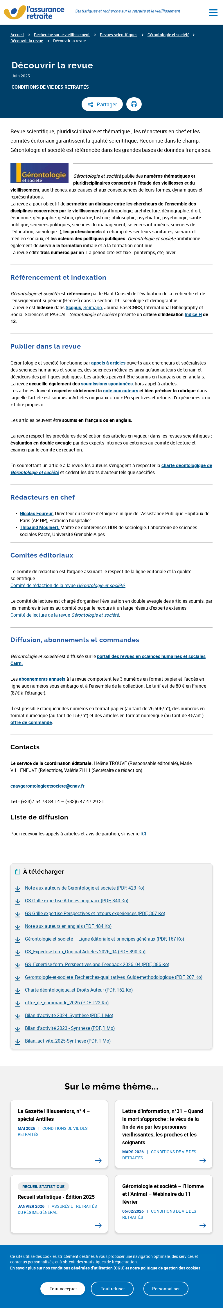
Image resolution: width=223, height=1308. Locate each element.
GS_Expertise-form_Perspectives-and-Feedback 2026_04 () (97, 964)
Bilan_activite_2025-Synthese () (68, 1041)
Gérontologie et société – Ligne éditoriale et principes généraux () (104, 939)
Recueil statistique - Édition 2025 (56, 1196)
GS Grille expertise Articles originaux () (76, 900)
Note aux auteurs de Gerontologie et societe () (84, 888)
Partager (107, 104)
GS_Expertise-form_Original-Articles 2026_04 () (85, 951)
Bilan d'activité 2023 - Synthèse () (70, 1028)
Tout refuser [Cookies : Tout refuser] (112, 1288)
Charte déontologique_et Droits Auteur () (79, 990)
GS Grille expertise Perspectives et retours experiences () (95, 913)
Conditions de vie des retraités (50, 87)
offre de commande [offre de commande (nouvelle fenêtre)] (31, 722)
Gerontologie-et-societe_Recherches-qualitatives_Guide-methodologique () (113, 977)
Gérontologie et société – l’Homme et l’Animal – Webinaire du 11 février (163, 1194)
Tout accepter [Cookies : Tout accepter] (62, 1288)
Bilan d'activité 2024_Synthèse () (69, 1015)
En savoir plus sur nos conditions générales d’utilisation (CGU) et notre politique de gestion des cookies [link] (105, 1268)
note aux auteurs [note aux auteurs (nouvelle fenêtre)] (120, 390)
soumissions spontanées (107, 383)
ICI (143, 833)
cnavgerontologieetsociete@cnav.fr (47, 786)
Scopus (73, 307)
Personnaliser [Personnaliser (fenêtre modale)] (166, 1288)
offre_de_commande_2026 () (67, 1002)
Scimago (92, 307)
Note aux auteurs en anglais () (68, 926)
